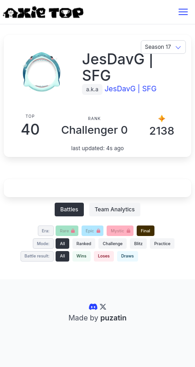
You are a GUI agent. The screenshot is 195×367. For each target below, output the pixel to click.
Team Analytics (115, 209)
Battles (69, 209)
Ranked (84, 243)
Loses (104, 255)
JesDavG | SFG (130, 88)
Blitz (138, 243)
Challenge (113, 243)
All (62, 243)
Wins (82, 255)
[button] (183, 12)
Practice (162, 243)
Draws (127, 255)
